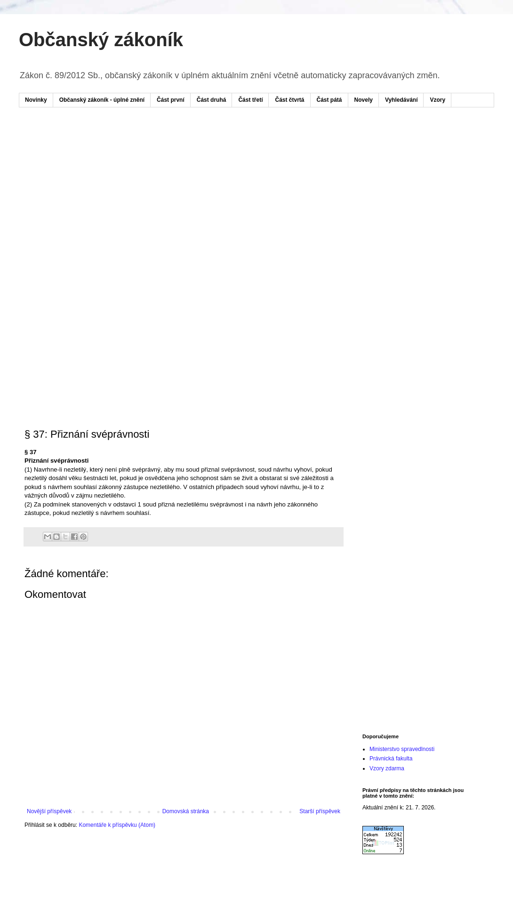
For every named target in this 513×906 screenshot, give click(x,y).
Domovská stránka (185, 811)
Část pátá (329, 100)
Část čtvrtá (289, 100)
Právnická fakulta (390, 758)
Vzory (437, 100)
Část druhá (211, 100)
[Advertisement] (197, 187)
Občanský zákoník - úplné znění (101, 100)
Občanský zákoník (101, 39)
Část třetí (250, 100)
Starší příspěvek (319, 811)
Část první (170, 100)
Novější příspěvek (49, 811)
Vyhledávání (401, 100)
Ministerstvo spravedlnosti (401, 749)
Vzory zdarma (386, 768)
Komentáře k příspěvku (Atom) (117, 825)
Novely (363, 100)
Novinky (36, 100)
